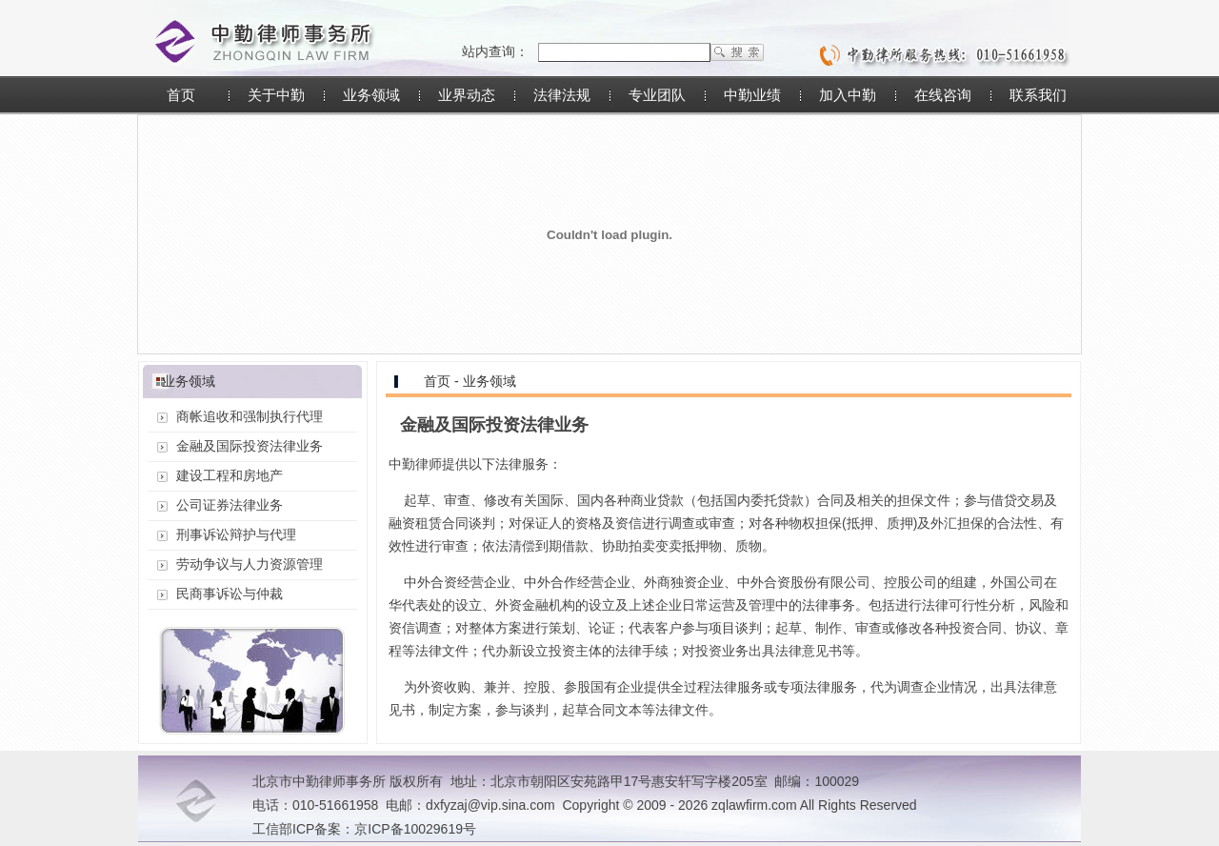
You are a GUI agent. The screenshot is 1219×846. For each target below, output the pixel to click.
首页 (181, 95)
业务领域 (371, 95)
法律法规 (561, 95)
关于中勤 (276, 95)
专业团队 (657, 95)
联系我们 (1038, 95)
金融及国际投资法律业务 (249, 445)
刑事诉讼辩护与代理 (236, 534)
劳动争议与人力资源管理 (249, 564)
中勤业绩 (752, 95)
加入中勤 (847, 95)
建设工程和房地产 (229, 475)
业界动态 (466, 95)
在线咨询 (942, 95)
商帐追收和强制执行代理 (249, 416)
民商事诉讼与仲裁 (229, 593)
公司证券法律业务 (229, 505)
